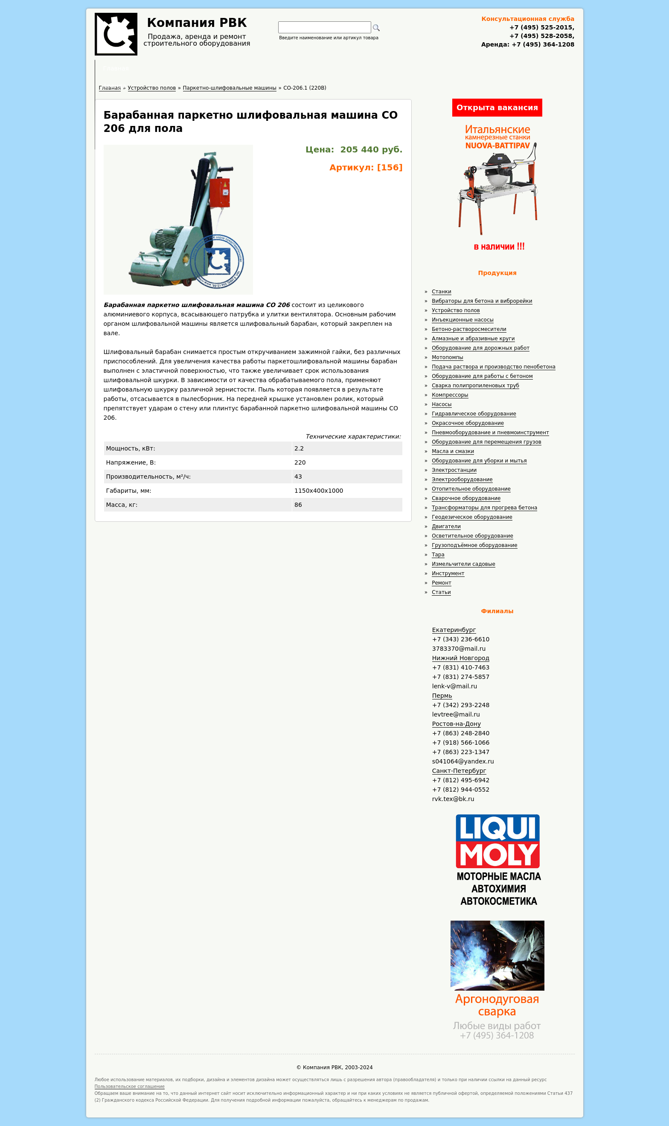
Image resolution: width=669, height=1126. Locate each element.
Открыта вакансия (497, 107)
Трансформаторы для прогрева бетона (484, 508)
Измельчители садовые (463, 564)
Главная (229, 68)
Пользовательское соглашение (130, 1086)
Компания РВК (197, 23)
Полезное (327, 68)
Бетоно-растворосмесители (469, 329)
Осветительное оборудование (472, 536)
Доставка (380, 68)
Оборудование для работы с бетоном (482, 376)
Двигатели (446, 526)
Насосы (441, 404)
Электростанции (454, 470)
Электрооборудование (462, 480)
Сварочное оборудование (466, 498)
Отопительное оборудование (471, 489)
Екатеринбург (454, 629)
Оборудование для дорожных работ (480, 348)
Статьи (441, 592)
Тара (438, 555)
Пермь (442, 695)
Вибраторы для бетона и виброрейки (482, 301)
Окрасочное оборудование (468, 423)
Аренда (277, 68)
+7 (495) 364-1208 (541, 44)
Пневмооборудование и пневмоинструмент (490, 433)
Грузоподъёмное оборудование (474, 545)
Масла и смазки (453, 451)
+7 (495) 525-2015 (540, 27)
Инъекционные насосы (463, 320)
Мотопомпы (447, 357)
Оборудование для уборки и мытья (479, 461)
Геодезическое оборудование (472, 517)
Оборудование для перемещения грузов (486, 442)
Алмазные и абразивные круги (473, 339)
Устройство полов (456, 310)
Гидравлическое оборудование (474, 414)
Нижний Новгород (460, 658)
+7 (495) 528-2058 (540, 35)
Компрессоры (450, 395)
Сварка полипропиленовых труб (475, 386)
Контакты (433, 68)
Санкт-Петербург (459, 770)
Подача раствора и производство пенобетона (494, 367)
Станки (441, 292)
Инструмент (448, 573)
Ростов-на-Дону (456, 723)
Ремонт (441, 583)
